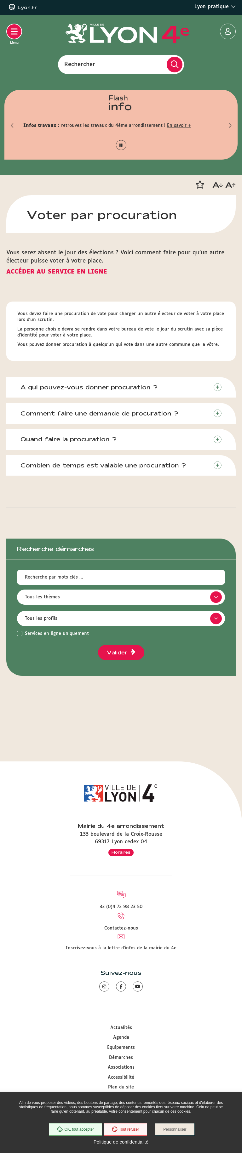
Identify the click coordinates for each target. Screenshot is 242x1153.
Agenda (121, 1037)
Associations (121, 1067)
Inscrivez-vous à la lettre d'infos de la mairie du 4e (121, 948)
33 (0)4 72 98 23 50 (121, 907)
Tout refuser (125, 1129)
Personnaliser (174, 1129)
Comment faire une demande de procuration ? (99, 413)
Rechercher (79, 64)
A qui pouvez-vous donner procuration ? (89, 387)
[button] (12, 125)
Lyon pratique (215, 6)
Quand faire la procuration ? (68, 439)
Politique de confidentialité (121, 1142)
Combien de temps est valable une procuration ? (103, 465)
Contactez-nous (121, 928)
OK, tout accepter (75, 1129)
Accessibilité (121, 1077)
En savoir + (179, 125)
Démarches (121, 1057)
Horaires (121, 852)
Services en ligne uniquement (57, 633)
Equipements (121, 1047)
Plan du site (121, 1087)
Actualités (121, 1028)
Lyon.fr (27, 7)
